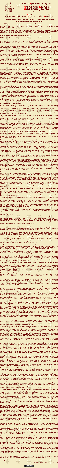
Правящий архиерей (48, 14)
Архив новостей (48, 16)
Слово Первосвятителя (33, 14)
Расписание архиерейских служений (15, 16)
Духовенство (31, 16)
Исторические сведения (18, 14)
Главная (6, 14)
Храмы (40, 16)
